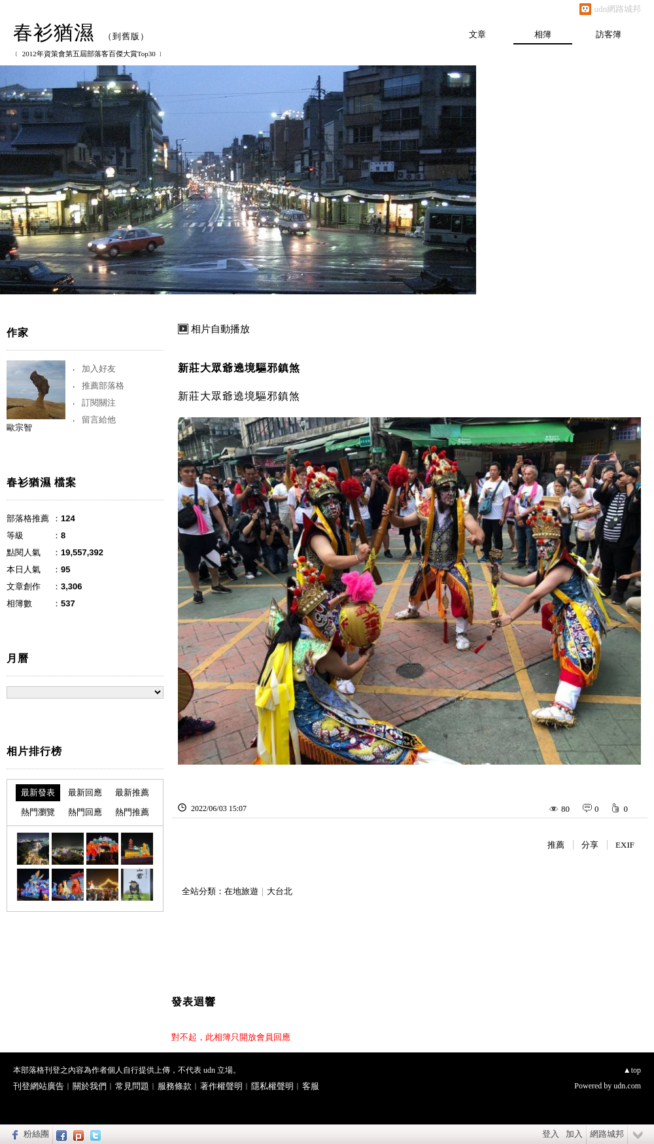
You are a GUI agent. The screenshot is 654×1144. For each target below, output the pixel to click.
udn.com (627, 1085)
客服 (310, 1086)
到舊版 (126, 36)
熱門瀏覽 (38, 812)
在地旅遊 (241, 891)
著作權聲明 (221, 1086)
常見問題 (132, 1086)
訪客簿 (608, 34)
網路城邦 (607, 1134)
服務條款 (175, 1086)
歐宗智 (19, 427)
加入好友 (99, 368)
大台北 (279, 891)
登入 (550, 1134)
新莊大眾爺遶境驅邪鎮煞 (239, 367)
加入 (574, 1134)
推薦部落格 (103, 385)
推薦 (555, 845)
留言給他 (99, 420)
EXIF (624, 845)
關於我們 (90, 1086)
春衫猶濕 (53, 32)
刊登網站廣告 (38, 1086)
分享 (589, 845)
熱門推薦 (132, 812)
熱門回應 (85, 812)
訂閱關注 (99, 402)
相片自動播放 (220, 329)
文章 (477, 34)
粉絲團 (36, 1134)
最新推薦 (132, 792)
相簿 (542, 34)
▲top (632, 1070)
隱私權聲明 (272, 1086)
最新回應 (85, 792)
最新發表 (38, 792)
